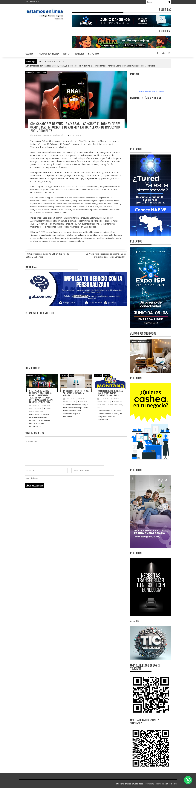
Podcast (67, 53)
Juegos (44, 72)
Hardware (64, 375)
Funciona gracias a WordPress (129, 783)
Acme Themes (171, 783)
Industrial (106, 375)
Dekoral (109, 405)
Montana (118, 405)
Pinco (99, 408)
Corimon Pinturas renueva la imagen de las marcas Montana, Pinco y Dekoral (110, 393)
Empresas (36, 72)
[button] (188, 780)
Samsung (84, 402)
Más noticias (93, 53)
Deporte (29, 72)
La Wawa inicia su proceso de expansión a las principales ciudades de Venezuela (106, 255)
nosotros (29, 53)
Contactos (79, 53)
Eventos (38, 375)
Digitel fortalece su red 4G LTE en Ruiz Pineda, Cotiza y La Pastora (47, 255)
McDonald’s (75, 135)
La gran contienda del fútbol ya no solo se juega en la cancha (76, 393)
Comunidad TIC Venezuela (48, 53)
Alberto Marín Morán (54, 135)
